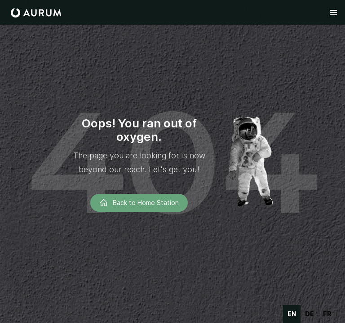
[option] (309, 314)
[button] (333, 12)
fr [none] (327, 314)
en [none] (292, 314)
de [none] (309, 314)
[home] (36, 12)
